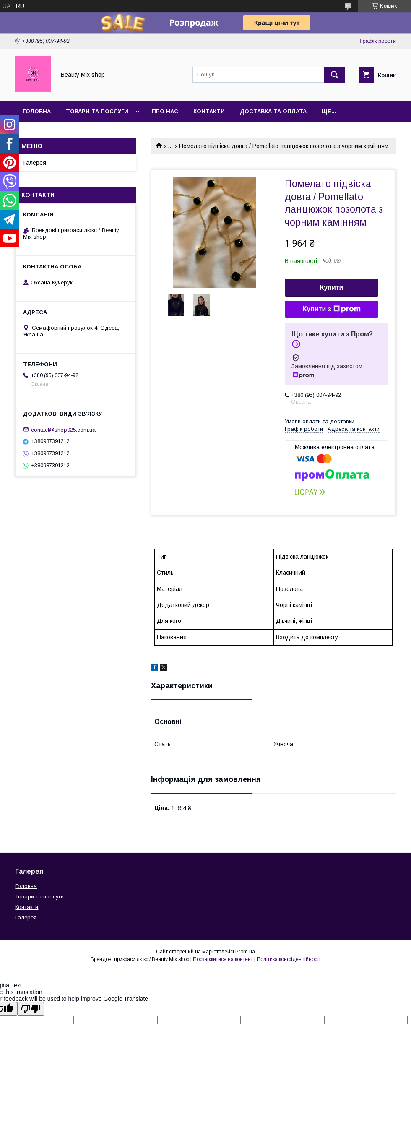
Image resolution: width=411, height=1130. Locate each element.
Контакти (209, 111)
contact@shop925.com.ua (63, 429)
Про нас (165, 111)
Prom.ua (245, 952)
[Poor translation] (30, 1009)
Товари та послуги (97, 111)
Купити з (331, 309)
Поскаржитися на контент (223, 959)
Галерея (34, 162)
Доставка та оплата (273, 111)
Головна (37, 111)
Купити (331, 287)
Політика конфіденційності (288, 959)
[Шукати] (334, 75)
